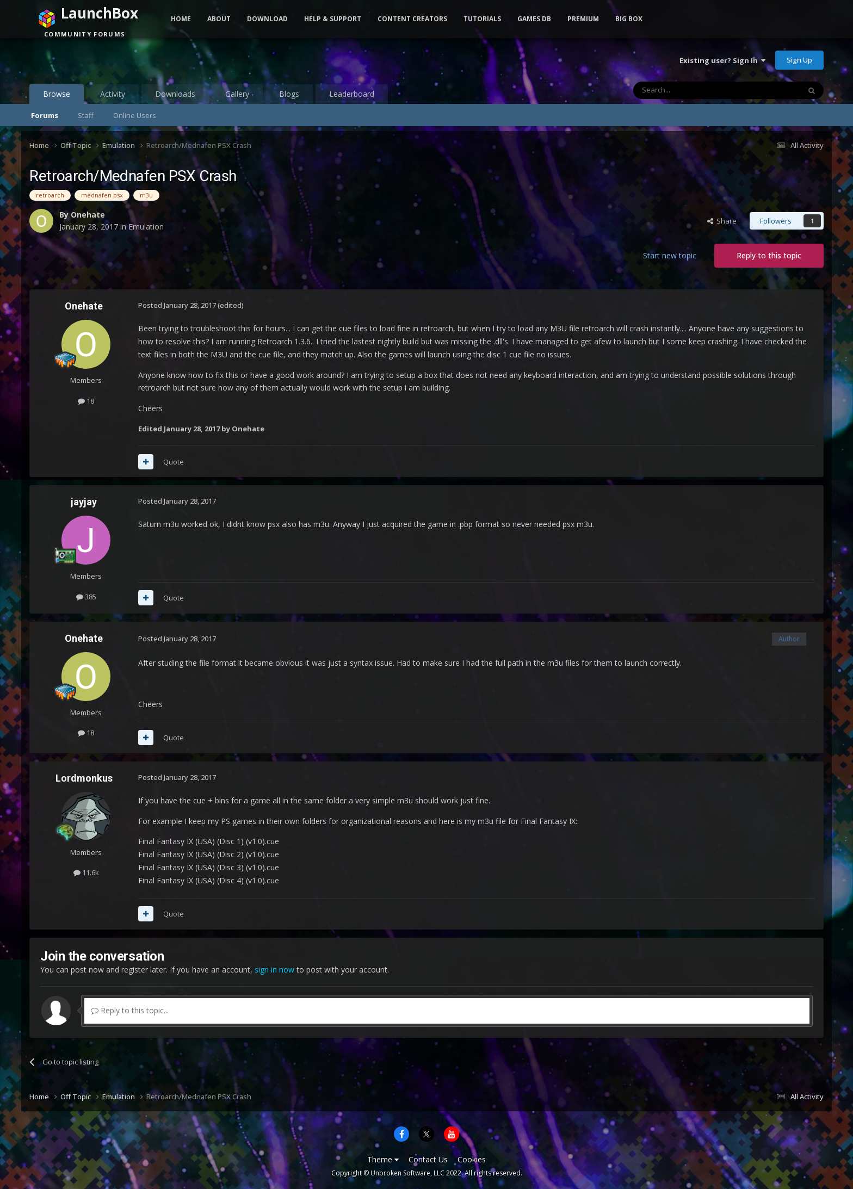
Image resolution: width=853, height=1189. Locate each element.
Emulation (146, 226)
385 (86, 597)
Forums (44, 115)
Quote (173, 462)
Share (722, 221)
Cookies (472, 1159)
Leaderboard (351, 94)
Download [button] (267, 18)
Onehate (88, 214)
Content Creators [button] (412, 18)
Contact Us (428, 1159)
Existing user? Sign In (722, 60)
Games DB (534, 18)
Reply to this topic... (130, 1010)
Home (181, 18)
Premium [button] (583, 18)
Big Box (628, 18)
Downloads (175, 94)
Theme (383, 1159)
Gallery (237, 94)
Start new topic (669, 255)
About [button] (219, 18)
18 (86, 401)
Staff (86, 115)
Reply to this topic (769, 255)
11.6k (86, 872)
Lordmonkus (84, 778)
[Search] (690, 90)
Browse (56, 96)
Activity (112, 94)
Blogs (289, 94)
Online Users (134, 115)
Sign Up (799, 60)
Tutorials (482, 18)
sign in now (274, 969)
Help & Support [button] (332, 18)
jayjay (84, 501)
